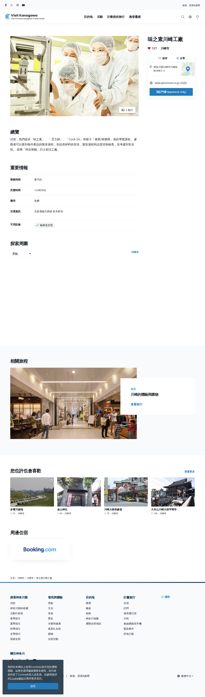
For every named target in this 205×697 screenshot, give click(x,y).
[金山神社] (79, 496)
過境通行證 (130, 613)
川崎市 (165, 48)
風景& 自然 (54, 628)
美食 (50, 613)
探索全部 (15, 639)
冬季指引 (15, 634)
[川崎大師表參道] (126, 496)
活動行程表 (16, 613)
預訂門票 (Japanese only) (171, 92)
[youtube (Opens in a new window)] (23, 5)
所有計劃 (129, 634)
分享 (180, 58)
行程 (126, 618)
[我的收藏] (197, 16)
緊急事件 (129, 628)
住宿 (126, 603)
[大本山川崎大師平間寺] (173, 496)
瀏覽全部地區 (93, 623)
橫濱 (88, 603)
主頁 (12, 577)
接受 (33, 686)
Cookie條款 (17, 678)
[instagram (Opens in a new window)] (17, 5)
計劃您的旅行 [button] (116, 17)
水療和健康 (54, 623)
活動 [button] (100, 17)
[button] (190, 16)
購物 (50, 634)
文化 (50, 608)
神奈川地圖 (92, 618)
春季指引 (15, 618)
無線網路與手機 (133, 623)
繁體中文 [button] (184, 676)
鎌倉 (88, 608)
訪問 (126, 608)
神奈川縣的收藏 (19, 608)
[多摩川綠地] (32, 496)
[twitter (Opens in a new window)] (11, 5)
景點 (50, 603)
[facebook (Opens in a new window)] (6, 5)
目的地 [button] (88, 17)
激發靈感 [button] (135, 17)
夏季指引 (15, 623)
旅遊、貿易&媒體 (191, 5)
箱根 (88, 613)
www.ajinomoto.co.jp (167, 83)
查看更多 (189, 471)
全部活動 (53, 639)
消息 (12, 603)
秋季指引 (15, 628)
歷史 (50, 618)
